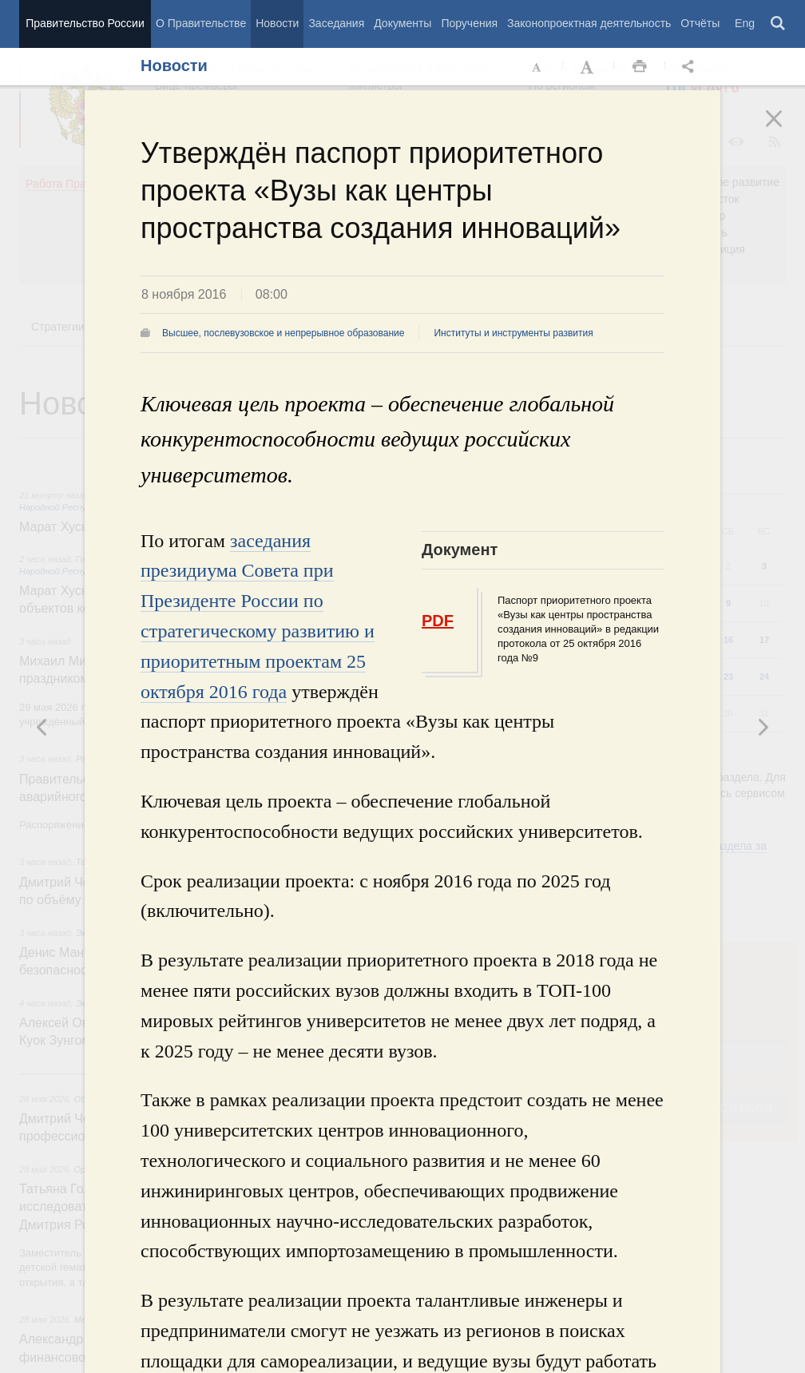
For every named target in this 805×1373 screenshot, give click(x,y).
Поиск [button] (778, 24)
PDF (438, 620)
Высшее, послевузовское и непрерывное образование (283, 333)
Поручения (469, 23)
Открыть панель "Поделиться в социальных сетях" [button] (691, 67)
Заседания (336, 23)
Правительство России (85, 23)
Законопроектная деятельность (589, 23)
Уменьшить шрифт (537, 67)
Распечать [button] (640, 67)
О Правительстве (201, 23)
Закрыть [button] (785, 129)
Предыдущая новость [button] (763, 727)
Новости (277, 23)
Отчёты (700, 23)
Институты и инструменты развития (513, 333)
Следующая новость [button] (42, 727)
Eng (745, 23)
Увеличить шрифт (588, 67)
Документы (402, 23)
